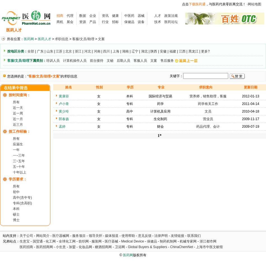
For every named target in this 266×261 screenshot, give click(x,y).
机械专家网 (188, 241)
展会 (70, 22)
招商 (60, 16)
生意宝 (25, 241)
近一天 (18, 108)
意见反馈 (144, 236)
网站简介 (43, 236)
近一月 (18, 119)
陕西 (153, 51)
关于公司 (26, 236)
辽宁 (135, 51)
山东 (49, 51)
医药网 (29, 39)
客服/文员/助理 (83, 39)
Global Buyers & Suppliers (147, 247)
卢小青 (64, 104)
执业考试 (98, 30)
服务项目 (79, 236)
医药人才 (14, 30)
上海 (116, 51)
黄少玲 (64, 111)
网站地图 (254, 4)
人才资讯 (120, 30)
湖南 (125, 51)
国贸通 (38, 241)
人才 (157, 16)
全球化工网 (67, 241)
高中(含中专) (22, 198)
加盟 (72, 247)
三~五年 (19, 161)
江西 (182, 51)
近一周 (18, 113)
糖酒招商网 (103, 247)
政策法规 (171, 16)
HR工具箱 (165, 30)
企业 (92, 16)
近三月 (18, 125)
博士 (16, 220)
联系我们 (194, 236)
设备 (141, 22)
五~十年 (19, 167)
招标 (115, 22)
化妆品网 (85, 247)
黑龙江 (193, 51)
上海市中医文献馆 (209, 247)
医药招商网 (44, 247)
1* (160, 136)
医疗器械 (111, 241)
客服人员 (140, 61)
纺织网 (84, 241)
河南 (97, 51)
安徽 (163, 51)
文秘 (110, 61)
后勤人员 (123, 61)
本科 (16, 209)
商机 (60, 22)
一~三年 (19, 155)
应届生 (18, 144)
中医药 (129, 16)
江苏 (59, 51)
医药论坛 (171, 22)
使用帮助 (128, 236)
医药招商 (26, 247)
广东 (40, 51)
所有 (16, 102)
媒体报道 (111, 236)
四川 (106, 51)
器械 (141, 16)
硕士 (16, 214)
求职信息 (57, 30)
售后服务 (167, 61)
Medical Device (132, 241)
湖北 (144, 51)
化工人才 (188, 30)
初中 (16, 192)
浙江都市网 (208, 241)
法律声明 (161, 236)
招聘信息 (35, 30)
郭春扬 (64, 119)
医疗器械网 (60, 236)
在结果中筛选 (15, 88)
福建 (172, 51)
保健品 (129, 22)
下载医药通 (197, 4)
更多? (205, 51)
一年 (16, 150)
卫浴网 (120, 247)
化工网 (51, 241)
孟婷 (62, 127)
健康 (115, 16)
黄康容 (64, 96)
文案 (101, 39)
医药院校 (142, 30)
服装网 (97, 241)
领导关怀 (95, 236)
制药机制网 (168, 241)
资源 (82, 22)
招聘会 (77, 30)
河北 (87, 51)
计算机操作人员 (75, 61)
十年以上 (19, 172)
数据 (82, 16)
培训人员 (53, 61)
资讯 (105, 16)
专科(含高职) (22, 203)
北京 (68, 51)
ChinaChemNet (181, 247)
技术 (157, 22)
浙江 (78, 51)
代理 (70, 16)
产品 (92, 22)
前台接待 (96, 61)
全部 (30, 51)
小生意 (61, 247)
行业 (105, 22)
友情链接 (177, 236)
